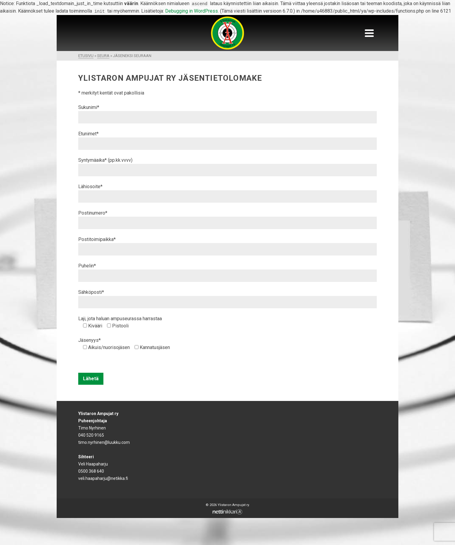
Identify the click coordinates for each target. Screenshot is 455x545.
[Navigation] (369, 33)
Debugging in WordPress (191, 11)
